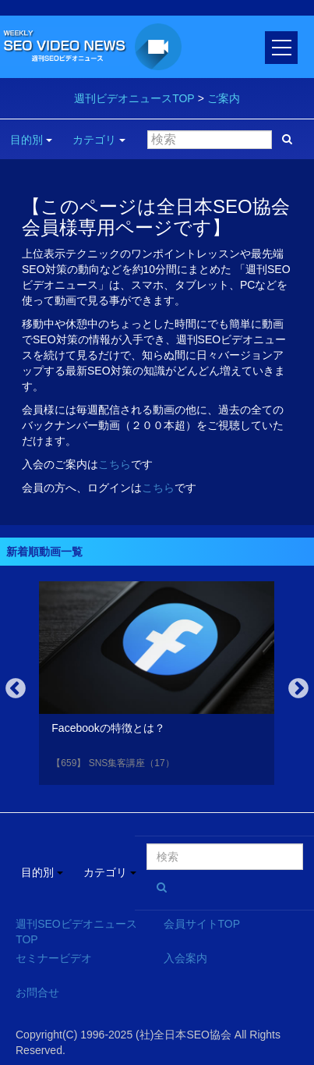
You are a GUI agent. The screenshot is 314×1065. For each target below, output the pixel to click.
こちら (114, 464)
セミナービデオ (54, 958)
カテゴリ (98, 139)
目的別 (31, 139)
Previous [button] (15, 689)
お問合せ (37, 992)
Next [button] (298, 689)
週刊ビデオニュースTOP (134, 98)
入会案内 (185, 958)
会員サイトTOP (202, 924)
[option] (156, 686)
